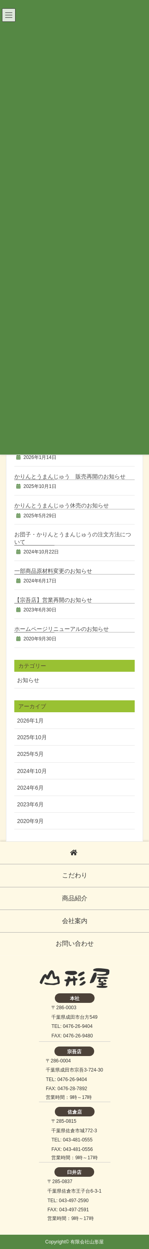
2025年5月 (30, 754)
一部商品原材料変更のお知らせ (53, 571)
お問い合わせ (75, 943)
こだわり (74, 875)
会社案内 (74, 920)
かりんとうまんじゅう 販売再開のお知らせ (70, 476)
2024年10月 (32, 771)
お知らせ (28, 680)
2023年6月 (30, 804)
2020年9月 (30, 821)
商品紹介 (74, 898)
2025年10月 (32, 737)
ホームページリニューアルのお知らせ (61, 629)
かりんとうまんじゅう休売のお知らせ (61, 505)
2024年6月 (30, 787)
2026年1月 (30, 720)
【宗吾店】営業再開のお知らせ (53, 600)
